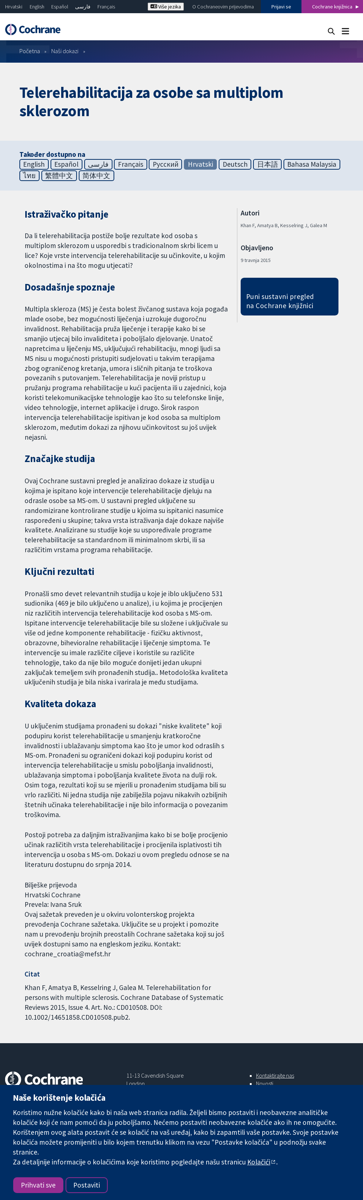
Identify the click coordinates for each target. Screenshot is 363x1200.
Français (106, 6)
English (37, 6)
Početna (29, 51)
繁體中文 (59, 175)
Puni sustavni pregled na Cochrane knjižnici (280, 301)
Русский (165, 164)
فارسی (82, 6)
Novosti (264, 1083)
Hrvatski (13, 6)
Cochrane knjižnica (332, 6)
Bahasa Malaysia (311, 164)
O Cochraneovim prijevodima (223, 6)
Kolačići (258, 1161)
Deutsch (235, 164)
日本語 (267, 164)
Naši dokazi (64, 51)
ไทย (29, 175)
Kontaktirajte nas (275, 1075)
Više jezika (166, 6)
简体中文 (96, 175)
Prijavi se (281, 6)
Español (59, 6)
